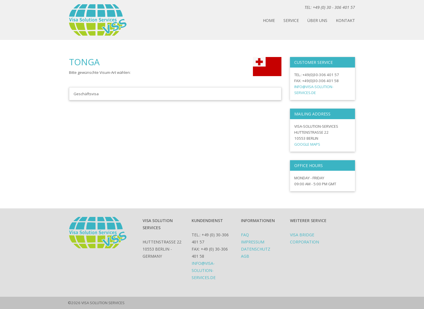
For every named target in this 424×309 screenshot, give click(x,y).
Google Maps (307, 144)
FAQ (245, 234)
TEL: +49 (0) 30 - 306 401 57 (330, 7)
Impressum (252, 242)
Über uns (317, 20)
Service (291, 20)
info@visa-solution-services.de (204, 270)
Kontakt (345, 20)
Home (269, 20)
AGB (245, 256)
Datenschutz (255, 249)
